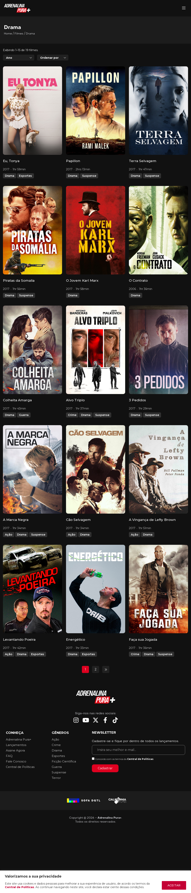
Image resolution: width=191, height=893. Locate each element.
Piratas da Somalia (18, 280)
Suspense (89, 176)
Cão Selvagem (78, 520)
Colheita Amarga (17, 400)
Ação (8, 534)
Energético (75, 639)
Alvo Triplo (75, 400)
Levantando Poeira (19, 639)
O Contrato (138, 280)
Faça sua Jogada (143, 639)
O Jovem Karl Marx (82, 280)
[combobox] (18, 57)
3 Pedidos (137, 400)
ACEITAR (173, 885)
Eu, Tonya (11, 161)
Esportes (25, 176)
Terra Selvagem (142, 161)
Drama (9, 176)
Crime (72, 415)
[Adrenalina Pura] (183, 8)
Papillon (73, 161)
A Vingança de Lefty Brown (152, 520)
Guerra (24, 415)
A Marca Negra (15, 520)
